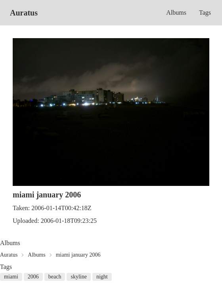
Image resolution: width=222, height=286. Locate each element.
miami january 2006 (78, 255)
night (102, 277)
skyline (78, 277)
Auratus (24, 12)
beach (54, 277)
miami (11, 277)
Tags (205, 12)
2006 (33, 277)
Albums (176, 12)
